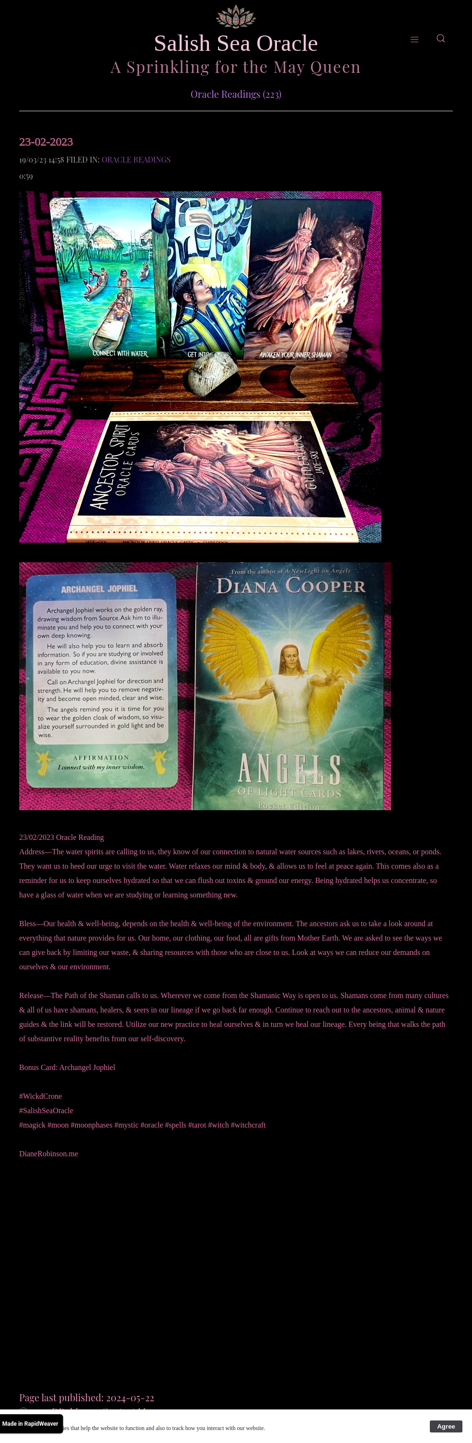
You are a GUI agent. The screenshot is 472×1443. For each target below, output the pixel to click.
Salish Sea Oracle (236, 43)
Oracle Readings (136, 159)
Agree (446, 1426)
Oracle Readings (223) (236, 93)
